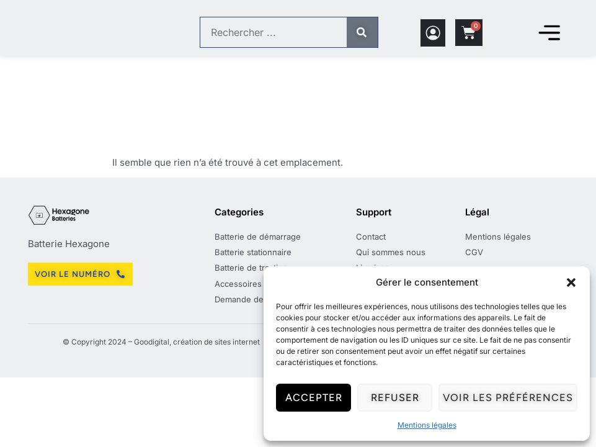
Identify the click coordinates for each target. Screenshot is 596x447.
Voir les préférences (511, 398)
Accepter (315, 398)
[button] (571, 282)
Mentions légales (427, 425)
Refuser (399, 398)
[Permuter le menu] (549, 32)
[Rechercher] (362, 32)
